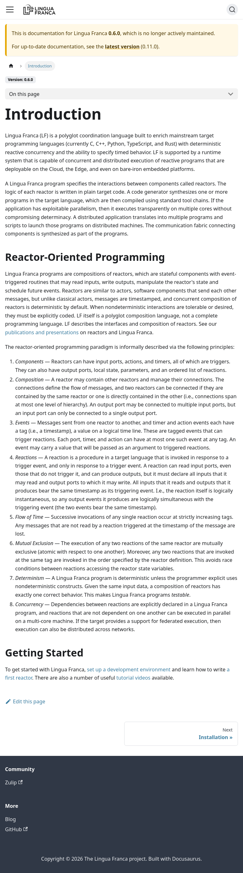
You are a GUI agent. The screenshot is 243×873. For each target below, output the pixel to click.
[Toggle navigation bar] (10, 9)
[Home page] (11, 66)
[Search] (232, 9)
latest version (122, 46)
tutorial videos (133, 677)
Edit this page (25, 701)
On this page (24, 94)
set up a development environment (128, 669)
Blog (10, 819)
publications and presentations (42, 332)
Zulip (13, 782)
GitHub (16, 829)
